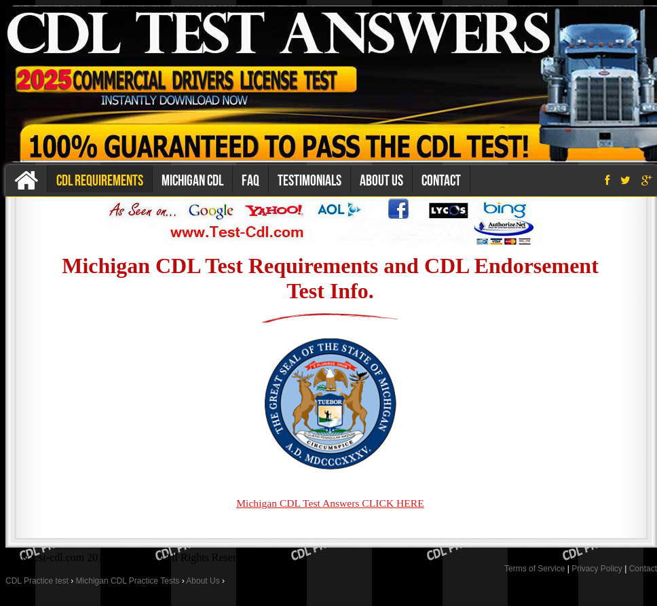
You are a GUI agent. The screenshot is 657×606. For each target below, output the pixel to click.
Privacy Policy (596, 568)
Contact (441, 180)
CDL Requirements (99, 180)
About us (381, 180)
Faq (250, 180)
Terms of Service (534, 568)
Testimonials (309, 180)
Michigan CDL (192, 180)
